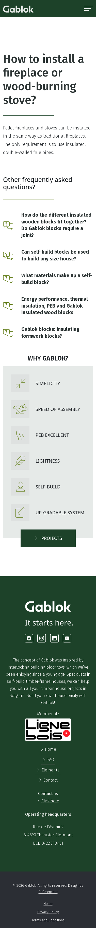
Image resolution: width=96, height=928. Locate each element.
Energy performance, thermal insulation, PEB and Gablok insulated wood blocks (54, 306)
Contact (48, 780)
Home (48, 749)
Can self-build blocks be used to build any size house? (55, 255)
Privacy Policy (48, 912)
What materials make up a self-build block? (56, 279)
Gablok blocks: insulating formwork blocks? (50, 332)
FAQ (48, 759)
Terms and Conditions (48, 920)
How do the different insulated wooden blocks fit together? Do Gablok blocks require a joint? (56, 225)
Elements (48, 770)
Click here (50, 801)
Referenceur (48, 892)
